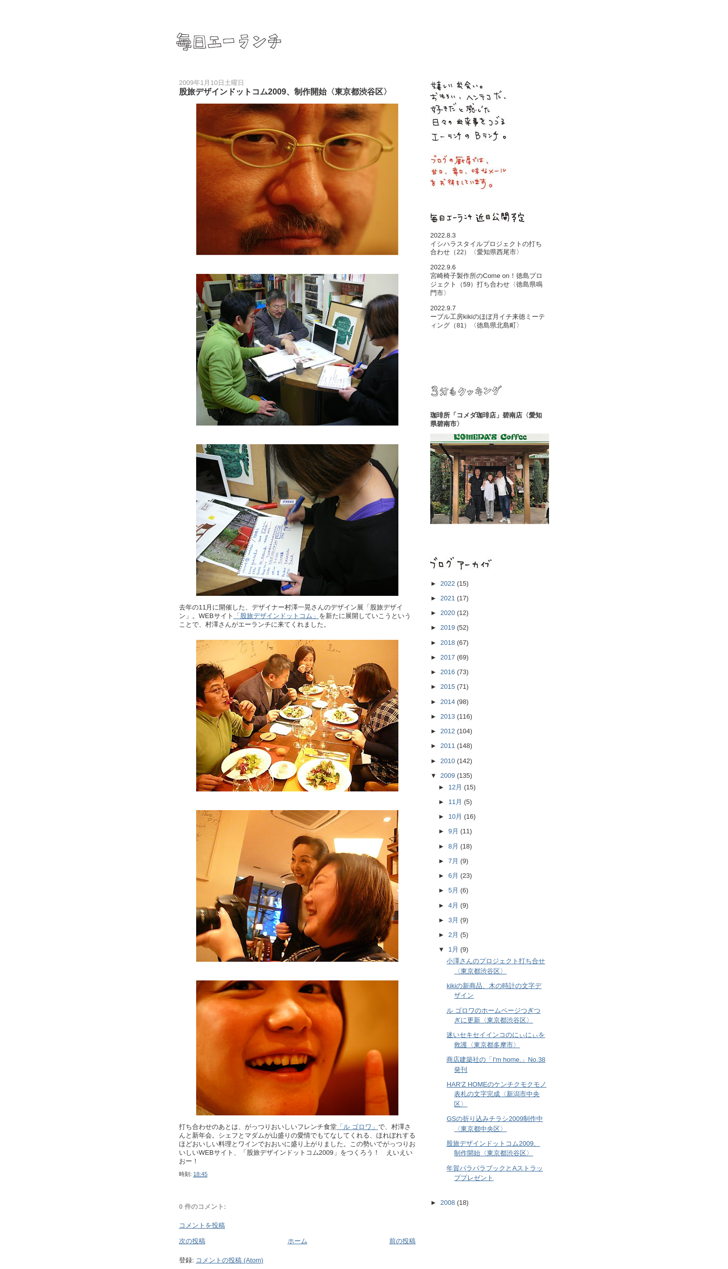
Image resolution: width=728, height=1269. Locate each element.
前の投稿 (402, 1241)
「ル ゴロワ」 (357, 1127)
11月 (456, 802)
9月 (454, 831)
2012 (448, 731)
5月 (454, 890)
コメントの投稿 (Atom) (229, 1260)
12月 (456, 787)
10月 (456, 816)
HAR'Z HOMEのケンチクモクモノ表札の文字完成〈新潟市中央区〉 (496, 1094)
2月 (454, 934)
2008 (448, 1202)
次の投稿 (192, 1241)
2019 (448, 627)
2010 (448, 761)
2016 (448, 672)
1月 (454, 949)
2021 (448, 598)
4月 (454, 905)
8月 (454, 846)
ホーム (297, 1241)
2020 (448, 613)
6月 (454, 875)
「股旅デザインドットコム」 (276, 616)
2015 (448, 686)
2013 (448, 716)
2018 (448, 642)
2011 (448, 745)
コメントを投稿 (202, 1225)
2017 (448, 657)
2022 (448, 583)
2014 (448, 702)
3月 (454, 920)
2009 (448, 775)
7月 (454, 861)
